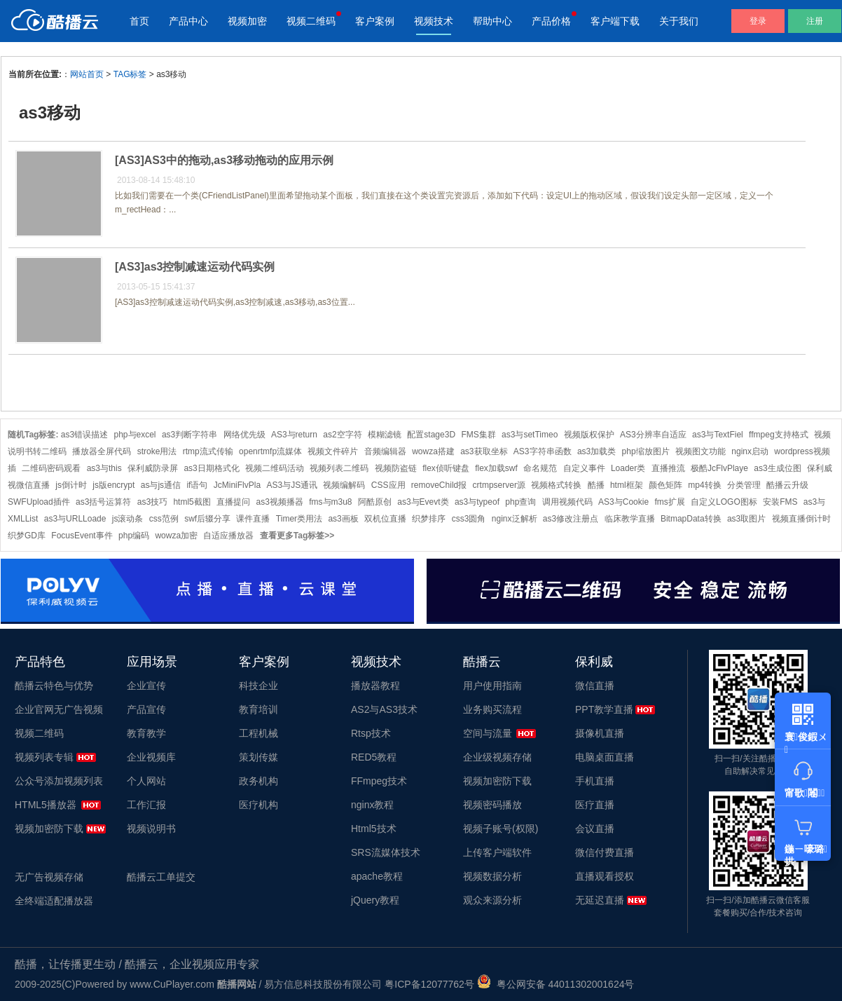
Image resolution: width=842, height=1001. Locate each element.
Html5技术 (373, 828)
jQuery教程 (375, 900)
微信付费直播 (604, 852)
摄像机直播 (599, 733)
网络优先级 (244, 435)
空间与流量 (487, 733)
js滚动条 (128, 519)
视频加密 (247, 21)
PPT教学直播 (604, 709)
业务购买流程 (492, 709)
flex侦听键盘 (445, 468)
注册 (814, 21)
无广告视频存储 (49, 877)
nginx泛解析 (514, 519)
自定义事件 (584, 468)
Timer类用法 (299, 519)
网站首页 (87, 74)
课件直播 (253, 519)
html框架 (626, 485)
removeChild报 (439, 485)
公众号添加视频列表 (59, 780)
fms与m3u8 (330, 502)
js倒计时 (71, 485)
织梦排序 (429, 519)
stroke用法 (157, 451)
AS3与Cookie (623, 502)
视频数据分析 (492, 876)
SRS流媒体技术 (385, 852)
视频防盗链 (396, 468)
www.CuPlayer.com (172, 984)
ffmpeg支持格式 (778, 435)
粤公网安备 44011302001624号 (556, 984)
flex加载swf (496, 468)
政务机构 (258, 780)
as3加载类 (596, 451)
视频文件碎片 (333, 451)
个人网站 (146, 780)
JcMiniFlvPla (237, 485)
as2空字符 (342, 435)
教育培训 (258, 709)
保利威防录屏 (152, 468)
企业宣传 (146, 685)
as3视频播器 (279, 502)
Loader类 (628, 468)
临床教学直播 (630, 519)
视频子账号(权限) (500, 828)
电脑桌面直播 (604, 757)
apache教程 (377, 876)
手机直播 (594, 780)
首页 (139, 21)
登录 (758, 21)
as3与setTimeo (530, 435)
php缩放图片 (646, 451)
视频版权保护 (589, 435)
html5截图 (191, 502)
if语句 (196, 485)
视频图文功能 (700, 451)
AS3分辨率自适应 (653, 435)
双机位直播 (385, 519)
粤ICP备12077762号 (429, 984)
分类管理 (744, 485)
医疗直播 (594, 804)
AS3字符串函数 (542, 451)
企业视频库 (151, 757)
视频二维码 (311, 21)
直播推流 (668, 468)
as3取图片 (746, 519)
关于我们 (678, 21)
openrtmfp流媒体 (270, 451)
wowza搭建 (433, 451)
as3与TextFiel (717, 435)
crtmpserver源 (499, 485)
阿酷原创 (375, 502)
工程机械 (258, 733)
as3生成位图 (777, 468)
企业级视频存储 (497, 757)
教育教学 (146, 733)
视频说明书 (151, 828)
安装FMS (780, 502)
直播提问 (233, 502)
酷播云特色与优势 (54, 685)
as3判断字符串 (189, 435)
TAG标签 (130, 74)
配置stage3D (431, 435)
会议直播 (594, 828)
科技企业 (258, 685)
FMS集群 (478, 435)
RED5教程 (373, 757)
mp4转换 (704, 485)
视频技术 (433, 21)
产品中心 (188, 21)
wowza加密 (176, 535)
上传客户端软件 (497, 852)
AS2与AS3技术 (384, 709)
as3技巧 (152, 502)
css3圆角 (469, 519)
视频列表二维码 (339, 468)
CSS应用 (388, 485)
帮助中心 (492, 21)
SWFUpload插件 (39, 502)
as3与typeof (477, 502)
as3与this (104, 468)
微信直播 (594, 685)
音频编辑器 (385, 451)
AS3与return (294, 435)
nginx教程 (372, 804)
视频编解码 (344, 485)
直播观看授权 (604, 876)
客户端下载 (615, 21)
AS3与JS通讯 (291, 485)
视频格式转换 (556, 485)
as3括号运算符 (103, 502)
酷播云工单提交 (161, 877)
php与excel (135, 435)
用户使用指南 (492, 685)
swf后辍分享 (207, 519)
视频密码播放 (492, 804)
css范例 (164, 519)
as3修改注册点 (570, 519)
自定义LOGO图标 (724, 502)
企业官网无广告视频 (59, 709)
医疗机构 (258, 804)
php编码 (133, 535)
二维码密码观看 (51, 468)
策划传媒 (258, 757)
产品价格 (551, 21)
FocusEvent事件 (81, 535)
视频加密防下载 (49, 828)
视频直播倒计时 (801, 519)
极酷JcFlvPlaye (719, 468)
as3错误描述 (84, 435)
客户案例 (374, 21)
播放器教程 (375, 685)
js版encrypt (113, 485)
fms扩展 (669, 502)
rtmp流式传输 (208, 451)
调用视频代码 (567, 502)
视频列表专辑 (44, 757)
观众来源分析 (492, 900)
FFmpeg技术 (379, 780)
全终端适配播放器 (54, 900)
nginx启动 (749, 451)
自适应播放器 (228, 535)
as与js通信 (161, 485)
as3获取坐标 (483, 451)
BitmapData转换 (691, 519)
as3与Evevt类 (422, 502)
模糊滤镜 (384, 435)
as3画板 (343, 519)
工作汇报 (146, 804)
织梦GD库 (27, 535)
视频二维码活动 (274, 468)
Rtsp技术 (371, 733)
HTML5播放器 (45, 804)
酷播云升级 (787, 485)
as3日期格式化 (211, 468)
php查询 (520, 502)
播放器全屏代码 (101, 451)
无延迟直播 (599, 900)
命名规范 (540, 468)
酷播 (596, 485)
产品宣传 (146, 709)
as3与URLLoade (75, 519)
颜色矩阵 (665, 485)
